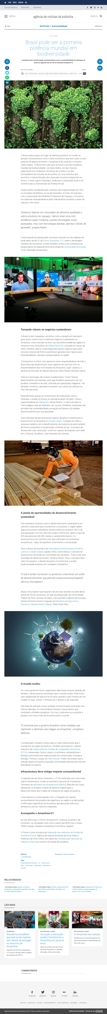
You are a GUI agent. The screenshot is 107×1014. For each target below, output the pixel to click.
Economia (10, 931)
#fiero (22, 865)
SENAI (20, 2)
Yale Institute (54, 758)
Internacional (11, 887)
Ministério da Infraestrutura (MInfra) (49, 784)
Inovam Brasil (55, 421)
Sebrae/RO (44, 402)
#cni (39, 863)
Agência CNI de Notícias (65, 854)
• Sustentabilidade (26, 857)
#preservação (29, 865)
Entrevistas (31, 1003)
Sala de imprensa (63, 1003)
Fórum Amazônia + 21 (53, 240)
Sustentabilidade (59, 26)
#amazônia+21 (47, 865)
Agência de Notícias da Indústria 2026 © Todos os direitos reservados (26, 1011)
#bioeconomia (46, 863)
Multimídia (25, 7)
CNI (9, 2)
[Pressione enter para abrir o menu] (6, 16)
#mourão (23, 868)
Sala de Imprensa (10, 7)
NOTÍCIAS (44, 26)
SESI (15, 2)
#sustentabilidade (26, 863)
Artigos (39, 1003)
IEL (26, 2)
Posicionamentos (50, 1003)
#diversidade (37, 865)
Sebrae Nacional (55, 345)
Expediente (37, 7)
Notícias (23, 1003)
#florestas (34, 863)
